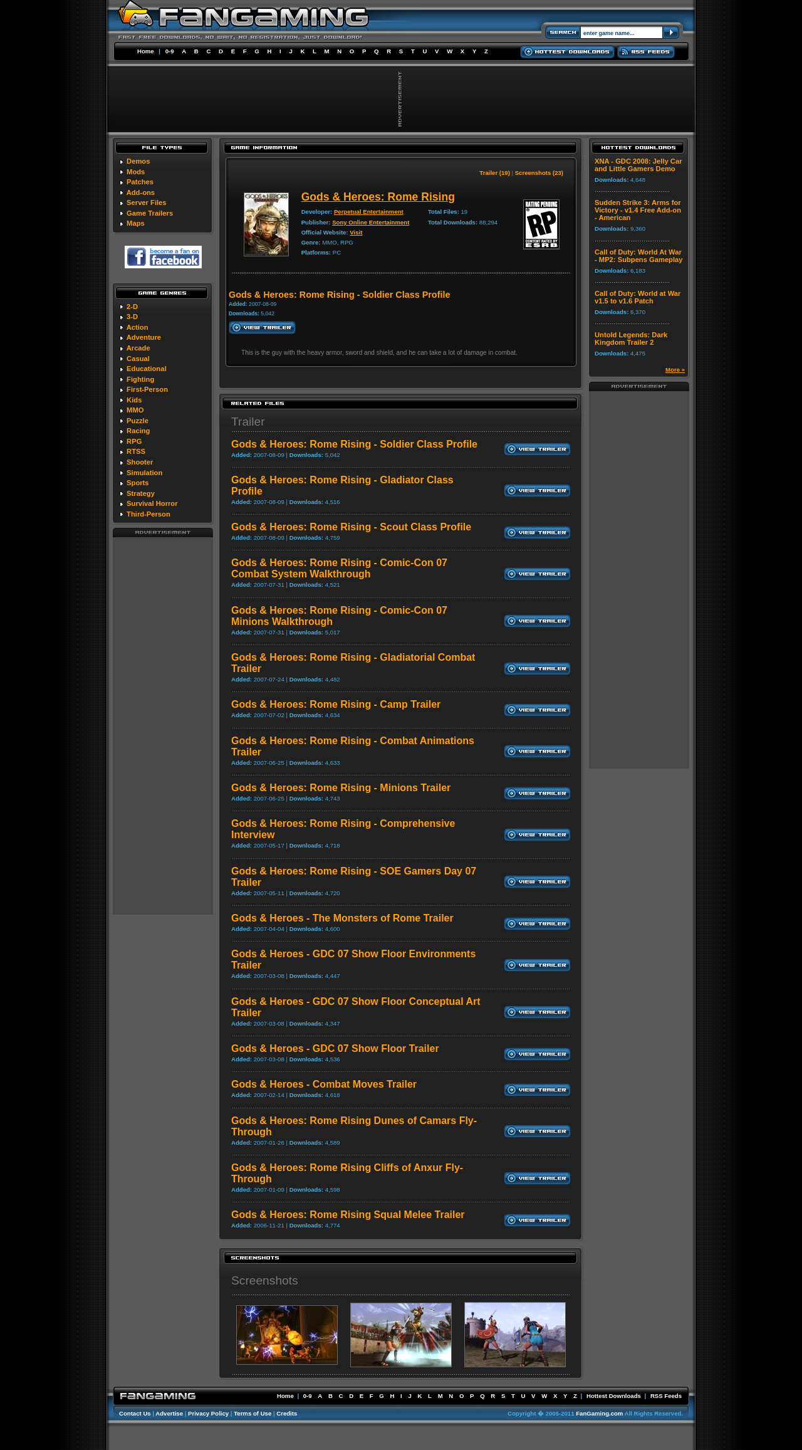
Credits (286, 1413)
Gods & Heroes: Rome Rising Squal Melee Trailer (348, 1214)
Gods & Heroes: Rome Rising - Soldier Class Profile (354, 444)
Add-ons (141, 192)
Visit (356, 232)
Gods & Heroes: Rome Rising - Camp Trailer (335, 704)
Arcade (138, 348)
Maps (136, 223)
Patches (140, 182)
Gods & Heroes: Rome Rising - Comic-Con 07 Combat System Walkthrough (339, 568)
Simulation (144, 472)
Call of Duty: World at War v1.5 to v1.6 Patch (637, 297)
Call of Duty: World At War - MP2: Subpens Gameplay (639, 255)
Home (145, 51)
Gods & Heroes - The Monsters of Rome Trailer (342, 918)
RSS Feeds (666, 1395)
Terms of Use (252, 1413)
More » (675, 369)
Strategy (141, 493)
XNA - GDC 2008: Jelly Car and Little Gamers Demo (638, 164)
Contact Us (135, 1413)
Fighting (140, 379)
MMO (135, 410)
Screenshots (264, 1280)
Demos (138, 161)
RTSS (136, 451)
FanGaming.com (599, 1413)
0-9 (169, 51)
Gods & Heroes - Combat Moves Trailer (324, 1084)
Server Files (146, 202)
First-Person (147, 389)
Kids (134, 400)
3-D (132, 316)
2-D (132, 306)
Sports (137, 482)
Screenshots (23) (539, 172)
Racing (138, 430)
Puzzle (137, 420)
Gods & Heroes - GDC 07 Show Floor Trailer (335, 1048)
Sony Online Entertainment (370, 222)
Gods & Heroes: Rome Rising (378, 197)
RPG (134, 441)
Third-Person (148, 514)
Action (137, 327)
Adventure (144, 337)
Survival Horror (152, 503)
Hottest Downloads (613, 1395)
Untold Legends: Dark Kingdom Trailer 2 (631, 338)
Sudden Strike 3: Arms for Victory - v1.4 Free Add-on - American (638, 210)
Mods (136, 172)
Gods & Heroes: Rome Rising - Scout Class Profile (351, 527)
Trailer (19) (494, 172)
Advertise (169, 1413)
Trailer (248, 421)
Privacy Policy (208, 1413)
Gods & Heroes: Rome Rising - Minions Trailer (340, 787)
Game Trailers (150, 213)
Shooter (140, 462)
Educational (146, 368)
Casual (138, 358)
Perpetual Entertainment (369, 211)
